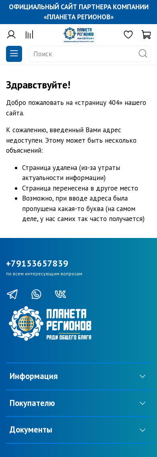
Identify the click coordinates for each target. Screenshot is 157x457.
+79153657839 (37, 263)
